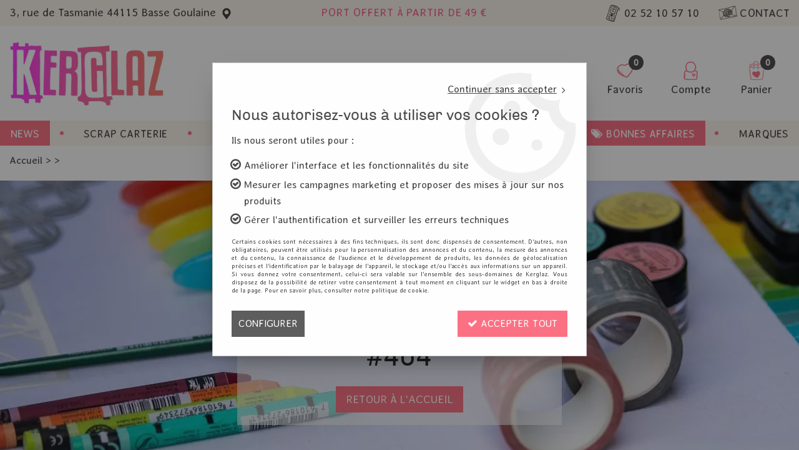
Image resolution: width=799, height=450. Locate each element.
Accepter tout (512, 323)
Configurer (268, 323)
